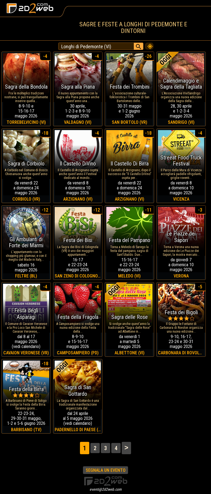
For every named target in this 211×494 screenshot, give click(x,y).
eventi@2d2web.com (106, 489)
